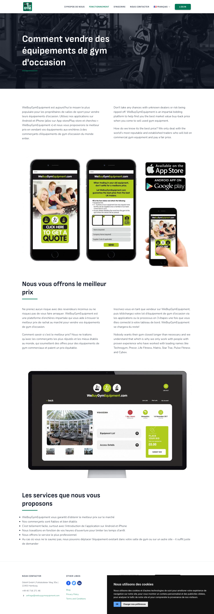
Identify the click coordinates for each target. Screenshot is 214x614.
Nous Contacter (139, 7)
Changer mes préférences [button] (134, 604)
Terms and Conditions (76, 598)
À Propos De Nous (74, 7)
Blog (68, 589)
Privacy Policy (72, 594)
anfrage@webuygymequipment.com (43, 595)
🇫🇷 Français (162, 7)
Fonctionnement (99, 7)
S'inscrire (120, 7)
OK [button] (117, 604)
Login (182, 7)
